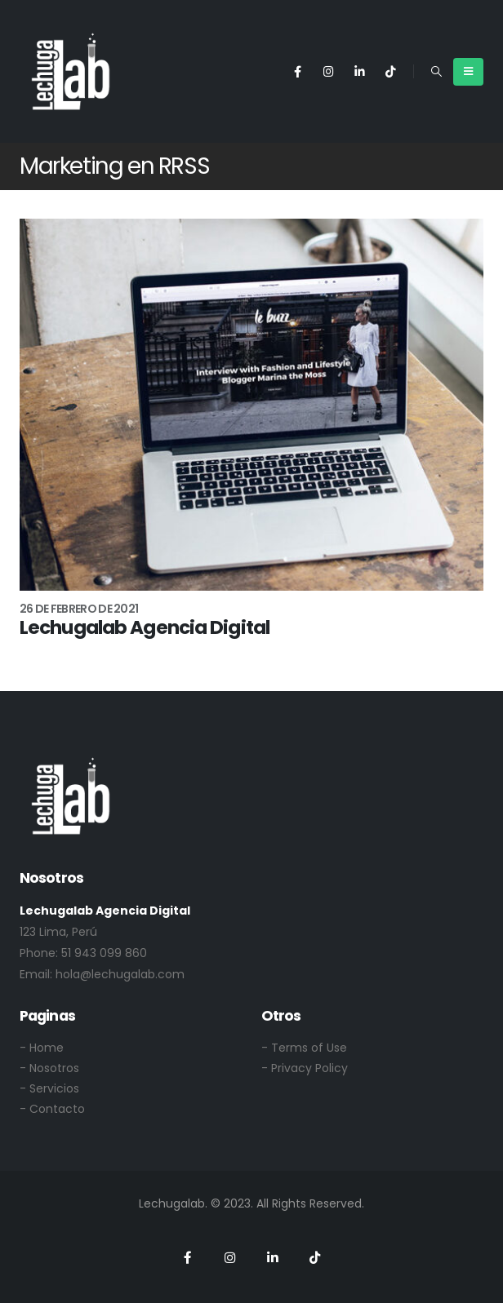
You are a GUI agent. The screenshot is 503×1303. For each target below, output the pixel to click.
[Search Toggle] (436, 71)
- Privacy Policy (304, 1068)
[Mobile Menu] (468, 72)
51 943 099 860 (104, 953)
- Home (42, 1047)
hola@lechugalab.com (120, 974)
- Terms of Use (304, 1047)
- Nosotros (49, 1068)
